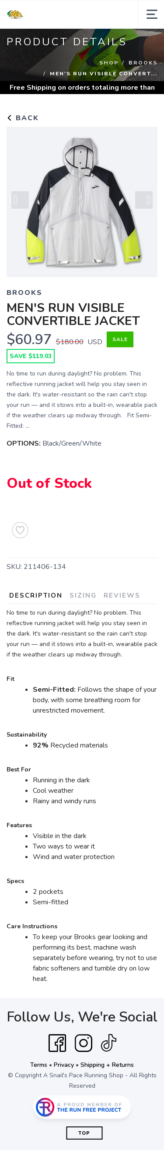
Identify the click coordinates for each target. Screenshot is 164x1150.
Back (23, 118)
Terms (38, 1065)
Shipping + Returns (107, 1065)
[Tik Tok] (108, 1043)
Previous (20, 200)
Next (144, 200)
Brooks (143, 62)
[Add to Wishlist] (20, 530)
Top (84, 1133)
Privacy (64, 1065)
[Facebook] (57, 1043)
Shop (109, 62)
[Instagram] (83, 1043)
